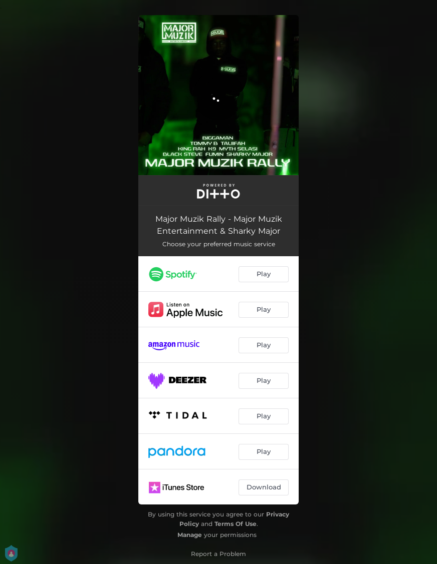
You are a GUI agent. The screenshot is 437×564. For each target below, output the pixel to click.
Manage (189, 534)
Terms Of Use (235, 523)
